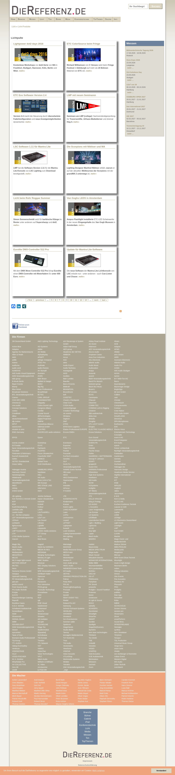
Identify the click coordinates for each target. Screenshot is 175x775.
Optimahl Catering (19, 576)
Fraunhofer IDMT (44, 456)
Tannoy (66, 632)
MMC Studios (43, 560)
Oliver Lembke (61, 696)
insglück (117, 488)
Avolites (66, 376)
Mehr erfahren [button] (98, 771)
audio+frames (43, 368)
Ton (69, 20)
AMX (14, 357)
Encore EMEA (68, 432)
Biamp (14, 387)
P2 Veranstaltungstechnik (22, 579)
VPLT (40, 656)
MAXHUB (67, 547)
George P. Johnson (96, 459)
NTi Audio (67, 571)
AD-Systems (43, 347)
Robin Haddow (127, 699)
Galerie (145, 19)
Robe (116, 600)
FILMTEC (41, 451)
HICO (65, 475)
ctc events (67, 413)
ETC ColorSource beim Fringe (83, 43)
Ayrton (116, 376)
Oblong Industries (121, 571)
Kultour (40, 507)
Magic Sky (16, 544)
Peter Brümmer (62, 699)
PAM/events (93, 579)
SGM (14, 614)
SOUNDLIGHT (18, 624)
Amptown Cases (95, 355)
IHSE (116, 483)
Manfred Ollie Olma (41, 691)
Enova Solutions (95, 432)
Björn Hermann (106, 680)
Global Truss (43, 461)
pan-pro (15, 582)
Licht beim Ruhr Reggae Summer (31, 198)
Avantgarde (67, 371)
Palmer (66, 579)
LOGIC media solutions (47, 531)
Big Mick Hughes (84, 680)
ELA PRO (41, 429)
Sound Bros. (119, 622)
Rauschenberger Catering (22, 598)
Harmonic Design (121, 470)
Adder (40, 349)
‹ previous (39, 300)
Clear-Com (67, 403)
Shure (116, 616)
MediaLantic (119, 550)
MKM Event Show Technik (124, 558)
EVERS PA (93, 443)
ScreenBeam (17, 611)
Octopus (15, 574)
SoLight (41, 622)
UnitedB (92, 643)
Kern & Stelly (119, 499)
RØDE (116, 603)
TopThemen (130, 19)
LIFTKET (66, 523)
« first (29, 300)
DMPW (40, 421)
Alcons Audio (94, 352)
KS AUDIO (93, 504)
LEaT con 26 (132, 85)
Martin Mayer (83, 693)
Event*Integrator (120, 440)
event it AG (118, 437)
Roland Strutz (39, 701)
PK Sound (93, 584)
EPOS (14, 437)
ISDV (40, 491)
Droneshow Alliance (45, 424)
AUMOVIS (16, 371)
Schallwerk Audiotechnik (21, 608)
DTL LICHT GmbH (96, 424)
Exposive (66, 445)
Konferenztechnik (112, 20)
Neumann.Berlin (120, 566)
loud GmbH (118, 531)
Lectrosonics (68, 518)
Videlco (41, 649)
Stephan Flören (106, 701)
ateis (65, 363)
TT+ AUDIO (16, 643)
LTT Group (42, 534)
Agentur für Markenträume (22, 352)
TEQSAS (118, 635)
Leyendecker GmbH (97, 520)
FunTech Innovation (71, 456)
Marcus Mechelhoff (19, 693)
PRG (116, 587)
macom (15, 539)
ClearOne (92, 403)
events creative (18, 443)
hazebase (41, 472)
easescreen (16, 427)
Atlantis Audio (119, 363)
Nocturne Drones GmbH (21, 571)
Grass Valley (17, 464)
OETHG (66, 574)
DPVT (14, 424)
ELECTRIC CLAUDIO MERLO (101, 429)
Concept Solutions (19, 408)
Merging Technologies (46, 555)
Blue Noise (16, 389)
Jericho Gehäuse (44, 496)
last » (104, 300)
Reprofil (15, 600)
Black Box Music (95, 387)
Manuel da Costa (84, 691)
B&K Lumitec (68, 379)
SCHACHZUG (120, 606)
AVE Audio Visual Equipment (23, 373)
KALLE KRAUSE (95, 499)
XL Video (41, 664)
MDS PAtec (16, 550)
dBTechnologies (44, 416)
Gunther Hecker (106, 685)
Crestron (92, 411)
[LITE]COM (42, 670)
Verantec (92, 646)
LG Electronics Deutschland (125, 520)
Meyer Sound (94, 555)
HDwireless (93, 472)
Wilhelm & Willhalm (45, 662)
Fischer (66, 451)
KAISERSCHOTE (70, 499)
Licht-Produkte (24, 27)
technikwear (42, 635)
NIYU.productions (96, 568)
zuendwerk (118, 667)
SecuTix (41, 611)
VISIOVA (66, 651)
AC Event (92, 344)
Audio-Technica (69, 368)
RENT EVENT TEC (71, 598)
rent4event (93, 598)
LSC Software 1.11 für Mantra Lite (32, 146)
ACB (116, 344)
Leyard (66, 520)
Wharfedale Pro (18, 662)
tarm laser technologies (98, 632)
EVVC (40, 445)
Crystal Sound (43, 413)
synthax (117, 630)
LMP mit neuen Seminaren (81, 95)
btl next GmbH (120, 392)
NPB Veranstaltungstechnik (48, 571)
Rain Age (118, 595)
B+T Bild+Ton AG (121, 379)
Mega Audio (93, 552)
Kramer (66, 504)
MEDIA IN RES (44, 550)
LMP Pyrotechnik (19, 531)
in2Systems (93, 485)
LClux (40, 515)
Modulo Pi (67, 560)
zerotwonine (42, 667)
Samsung (67, 606)
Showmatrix (119, 614)
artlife (14, 360)
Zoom (91, 667)
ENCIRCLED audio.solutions (49, 432)
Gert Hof (37, 685)
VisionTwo (42, 651)
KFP (14, 502)
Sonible (92, 622)
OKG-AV (92, 574)
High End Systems (96, 475)
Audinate (41, 365)
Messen (42, 20)
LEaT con (41, 518)
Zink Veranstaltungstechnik (74, 667)
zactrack (92, 664)
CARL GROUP (43, 397)
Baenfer (66, 381)
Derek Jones (83, 683)
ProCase (66, 590)
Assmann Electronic (122, 360)
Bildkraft (66, 387)
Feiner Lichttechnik (121, 448)
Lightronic (92, 526)
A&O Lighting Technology (48, 341)
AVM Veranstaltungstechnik (23, 376)
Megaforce (118, 552)
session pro (118, 611)
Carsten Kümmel (128, 680)
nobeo (116, 568)
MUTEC (15, 566)
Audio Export (68, 365)
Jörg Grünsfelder (106, 688)
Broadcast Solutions (20, 392)
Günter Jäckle (83, 685)
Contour (117, 408)
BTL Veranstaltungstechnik (22, 395)
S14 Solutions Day (134, 72)
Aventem (41, 373)
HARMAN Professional (98, 470)
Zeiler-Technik (119, 664)
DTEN (65, 424)
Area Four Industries (97, 357)
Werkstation (93, 659)
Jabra (116, 491)
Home (13, 19)
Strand (14, 630)
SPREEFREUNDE (121, 624)
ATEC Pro (42, 363)
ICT (115, 480)
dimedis (92, 419)
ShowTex (92, 616)
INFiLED (117, 485)
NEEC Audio (68, 566)
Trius (65, 641)
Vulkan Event (119, 656)
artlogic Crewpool (45, 360)
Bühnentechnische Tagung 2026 (140, 50)
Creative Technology (71, 411)
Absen (116, 341)
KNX (14, 504)
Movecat (41, 563)
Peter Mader (83, 699)
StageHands (68, 627)
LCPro (65, 515)
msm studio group (70, 563)
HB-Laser (67, 472)
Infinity (14, 488)
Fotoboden (118, 453)
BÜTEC (41, 395)
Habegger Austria (19, 470)
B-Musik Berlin (18, 381)
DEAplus (66, 416)
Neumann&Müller (96, 566)
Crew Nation (119, 411)
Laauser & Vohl (120, 507)
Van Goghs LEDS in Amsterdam (84, 198)
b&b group (16, 379)
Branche (28, 20)
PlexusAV (118, 584)
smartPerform (119, 619)
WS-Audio (118, 662)
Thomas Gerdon (18, 704)
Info (158, 20)
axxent (91, 376)
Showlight (92, 614)
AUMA (116, 368)
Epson (40, 437)
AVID (65, 373)
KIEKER (41, 502)
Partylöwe (93, 582)
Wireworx (92, 662)
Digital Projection (44, 419)
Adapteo (15, 349)
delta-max (93, 416)
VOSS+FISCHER (19, 656)
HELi (40, 475)
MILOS (15, 558)
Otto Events (119, 576)
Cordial (40, 411)
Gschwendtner (120, 464)
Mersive (66, 555)
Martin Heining (40, 693)
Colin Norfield (39, 683)
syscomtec (16, 632)
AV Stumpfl (42, 371)
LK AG (91, 528)
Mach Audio (93, 536)
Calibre (117, 395)
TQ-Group (16, 641)
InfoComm (42, 488)
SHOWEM (67, 614)
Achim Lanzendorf (19, 680)
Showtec (41, 616)
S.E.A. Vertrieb (18, 606)
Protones (92, 592)
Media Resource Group (72, 550)
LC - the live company (20, 515)
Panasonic (42, 582)
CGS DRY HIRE (18, 400)
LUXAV (117, 534)
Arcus (65, 357)
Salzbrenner (42, 606)
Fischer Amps (94, 451)
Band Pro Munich (95, 381)
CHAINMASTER (44, 400)
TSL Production (120, 641)
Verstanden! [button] (161, 771)
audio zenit (16, 368)
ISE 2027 (130, 116)
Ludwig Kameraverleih (72, 534)
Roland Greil (17, 701)
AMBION (66, 355)
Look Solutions (69, 531)
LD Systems (93, 515)
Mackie (117, 536)
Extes (91, 445)
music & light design (122, 563)
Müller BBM (93, 563)
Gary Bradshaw (18, 685)
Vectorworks (68, 646)
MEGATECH (17, 555)
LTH (13, 534)
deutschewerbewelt (19, 419)
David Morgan (61, 683)
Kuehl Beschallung (19, 507)
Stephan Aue (83, 701)
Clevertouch (119, 403)
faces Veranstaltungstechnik (23, 448)
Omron (117, 574)
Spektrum (67, 624)
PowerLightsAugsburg (72, 587)
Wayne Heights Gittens (65, 704)
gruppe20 (92, 464)
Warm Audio (42, 659)
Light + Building (95, 523)
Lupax (91, 534)
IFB (64, 483)
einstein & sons (18, 429)
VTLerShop (67, 656)
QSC (40, 595)
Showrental (16, 616)
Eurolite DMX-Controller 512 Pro (31, 249)
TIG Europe (42, 638)
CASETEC (67, 397)
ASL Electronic (94, 360)
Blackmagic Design (121, 387)
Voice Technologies (45, 654)
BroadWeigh (43, 392)
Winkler (66, 662)
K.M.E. (117, 496)
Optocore (41, 576)
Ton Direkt (93, 638)
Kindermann (68, 502)
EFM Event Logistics (71, 427)
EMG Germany (18, 432)
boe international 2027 (136, 106)
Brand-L (92, 389)
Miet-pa (117, 555)
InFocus (66, 488)
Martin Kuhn (61, 693)
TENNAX (92, 635)
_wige (65, 670)
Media (94, 20)
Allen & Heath (17, 355)
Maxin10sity (93, 547)
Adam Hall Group (70, 347)
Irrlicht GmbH (17, 491)
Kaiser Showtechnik (45, 499)
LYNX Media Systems (20, 536)
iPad (87, 722)
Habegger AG (119, 467)
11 (76, 300)
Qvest (91, 595)
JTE (64, 496)
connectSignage (69, 408)
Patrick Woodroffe (19, 699)
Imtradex (66, 485)
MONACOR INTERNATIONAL (101, 560)
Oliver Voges (83, 696)
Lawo (65, 512)
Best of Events (69, 384)
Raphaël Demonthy (107, 699)
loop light (92, 531)
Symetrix (92, 630)
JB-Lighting (16, 496)
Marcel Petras (105, 691)
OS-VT (91, 576)
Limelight (117, 526)
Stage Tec (42, 627)
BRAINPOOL (68, 389)
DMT (65, 421)
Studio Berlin (68, 630)
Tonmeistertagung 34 (135, 126)
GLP (65, 461)
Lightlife (41, 526)
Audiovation (93, 368)
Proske (66, 592)
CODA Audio (68, 405)
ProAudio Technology (46, 590)
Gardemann (119, 456)
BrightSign (118, 389)
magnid (41, 544)
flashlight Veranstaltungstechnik (126, 451)
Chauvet (92, 400)
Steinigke (118, 627)
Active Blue (16, 347)
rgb (39, 600)
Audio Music (93, 365)
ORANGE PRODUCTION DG (75, 576)
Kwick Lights (68, 507)
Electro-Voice (119, 429)
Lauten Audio (17, 512)
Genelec (66, 459)
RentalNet (118, 598)
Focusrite (67, 453)
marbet (91, 544)
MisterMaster (68, 558)
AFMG (116, 349)
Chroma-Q (16, 403)
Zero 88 (15, 667)
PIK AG (66, 584)
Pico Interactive (44, 584)
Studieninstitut (43, 630)
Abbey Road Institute (97, 341)
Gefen (14, 459)
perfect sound (17, 584)
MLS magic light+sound (21, 560)
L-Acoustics (93, 507)
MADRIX (92, 539)
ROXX (91, 603)
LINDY (14, 528)
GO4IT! (92, 461)
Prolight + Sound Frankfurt (99, 590)
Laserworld (118, 510)
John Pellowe (61, 688)
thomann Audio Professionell (23, 638)
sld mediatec (43, 619)
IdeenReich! (17, 483)
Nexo (14, 568)
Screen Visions (120, 608)
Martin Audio (17, 547)
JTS (90, 496)
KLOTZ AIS (118, 502)
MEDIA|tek (42, 552)
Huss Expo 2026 (133, 60)
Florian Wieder (105, 683)
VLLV (14, 654)
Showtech (67, 616)
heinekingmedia (18, 475)
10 (71, 300)
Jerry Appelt (39, 688)
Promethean (42, 592)
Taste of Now (17, 635)
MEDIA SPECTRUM (97, 550)
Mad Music (42, 539)
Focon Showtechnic (45, 453)
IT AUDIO (67, 491)
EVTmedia (16, 445)
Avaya (91, 371)
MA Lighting (68, 536)
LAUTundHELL (44, 512)
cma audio (16, 405)
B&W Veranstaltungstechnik (100, 379)
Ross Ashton (61, 701)
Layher (117, 512)
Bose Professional (45, 389)
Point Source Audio (19, 587)
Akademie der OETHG (72, 352)
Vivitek (116, 651)
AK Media (41, 352)
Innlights (92, 488)
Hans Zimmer (127, 685)
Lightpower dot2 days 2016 (28, 43)
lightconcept (17, 526)
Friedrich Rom (127, 683)
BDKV (40, 384)
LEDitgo (117, 518)
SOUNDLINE (43, 624)
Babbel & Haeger (44, 381)
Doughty (92, 421)
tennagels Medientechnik (73, 635)
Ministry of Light (44, 558)
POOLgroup (42, 587)
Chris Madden (17, 683)
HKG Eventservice (70, 478)
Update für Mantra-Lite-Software (84, 249)
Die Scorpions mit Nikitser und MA (86, 146)
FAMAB (92, 448)
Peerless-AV (119, 582)
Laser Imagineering (96, 510)
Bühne (81, 20)
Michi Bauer (17, 696)
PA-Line (41, 579)
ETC (65, 437)
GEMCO (41, 459)
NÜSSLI (92, 571)
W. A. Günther (17, 659)
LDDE (116, 515)
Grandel (117, 461)
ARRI (116, 357)
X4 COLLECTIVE (19, 664)
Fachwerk (41, 448)
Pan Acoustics (119, 579)
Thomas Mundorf (41, 704)
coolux (14, 411)
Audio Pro (118, 365)
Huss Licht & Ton (44, 480)
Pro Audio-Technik (19, 590)
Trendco (41, 641)
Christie (117, 400)
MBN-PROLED (120, 547)
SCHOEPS (93, 608)
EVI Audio (118, 443)
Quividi (66, 595)
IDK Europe (42, 483)
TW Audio (67, 643)
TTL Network (43, 643)
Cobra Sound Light (45, 405)
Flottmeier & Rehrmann (21, 453)
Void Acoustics (94, 654)
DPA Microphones (121, 421)
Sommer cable (69, 622)
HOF (116, 478)
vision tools (118, 649)
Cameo (15, 397)
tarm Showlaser (120, 632)
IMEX (14, 485)
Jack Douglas (17, 688)
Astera (14, 363)
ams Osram (118, 355)
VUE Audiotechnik (96, 656)
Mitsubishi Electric (96, 558)
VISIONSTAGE (18, 651)
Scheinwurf (42, 608)
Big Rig (40, 387)
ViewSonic (67, 649)
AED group (67, 349)
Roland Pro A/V (69, 603)
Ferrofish (15, 451)
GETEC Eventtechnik (20, 461)
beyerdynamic (119, 384)
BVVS (91, 395)
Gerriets (117, 459)
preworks (92, 587)
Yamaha (66, 664)
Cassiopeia (93, 397)
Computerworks (120, 405)
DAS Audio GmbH (121, 413)
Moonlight (118, 560)
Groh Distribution (44, 464)
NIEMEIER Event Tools (72, 568)
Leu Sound (42, 520)
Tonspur (117, 638)
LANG (40, 510)
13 (86, 300)
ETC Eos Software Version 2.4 (29, 95)
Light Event (118, 523)
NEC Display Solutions (47, 566)
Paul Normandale (41, 699)
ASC (65, 360)
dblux (14, 416)
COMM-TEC (94, 405)
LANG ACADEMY (70, 510)
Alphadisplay (43, 355)
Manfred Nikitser (18, 691)
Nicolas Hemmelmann (43, 696)
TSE (90, 641)
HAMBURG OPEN (45, 470)
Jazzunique (118, 493)
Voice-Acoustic (69, 654)
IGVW (91, 483)
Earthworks (118, 424)
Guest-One (93, 467)
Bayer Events (17, 384)
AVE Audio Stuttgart (122, 371)
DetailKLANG (119, 416)
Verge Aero (118, 646)
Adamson (92, 347)
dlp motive (16, 421)
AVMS (40, 376)
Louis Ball (125, 688)
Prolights (117, 590)
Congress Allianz (44, 408)
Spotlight (92, 624)
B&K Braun (42, 379)
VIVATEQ (92, 651)
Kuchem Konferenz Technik (125, 504)
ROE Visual (42, 603)
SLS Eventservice (70, 619)
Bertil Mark (60, 680)
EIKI (116, 427)
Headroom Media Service (124, 472)
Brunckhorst (68, 392)
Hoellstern (93, 478)
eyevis (116, 445)
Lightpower (67, 526)
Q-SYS (15, 595)
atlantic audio (94, 363)
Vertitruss (16, 649)
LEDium (15, 520)
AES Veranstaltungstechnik (99, 349)
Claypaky (41, 403)
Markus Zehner (120, 544)
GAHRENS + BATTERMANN (100, 456)
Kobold (40, 504)
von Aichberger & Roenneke (125, 654)
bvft (64, 395)
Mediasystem (17, 552)
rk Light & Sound (95, 600)
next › (96, 300)
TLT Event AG (68, 638)
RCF (39, 598)
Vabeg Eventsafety (19, 646)
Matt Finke (104, 693)
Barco (116, 381)
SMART (92, 619)
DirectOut (118, 419)
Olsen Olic (104, 696)
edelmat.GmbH (44, 427)
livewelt (66, 528)
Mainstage (67, 544)
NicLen (40, 568)
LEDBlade (93, 518)
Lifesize (41, 523)
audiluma (15, 365)
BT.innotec (93, 392)
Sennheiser (93, 611)
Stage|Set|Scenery (96, 627)
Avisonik (92, 373)
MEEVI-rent (67, 552)
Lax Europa (93, 512)
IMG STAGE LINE (45, 485)
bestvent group (95, 384)
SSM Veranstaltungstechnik (23, 627)
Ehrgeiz (92, 427)
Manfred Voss (61, 691)
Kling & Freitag (95, 502)
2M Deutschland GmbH (21, 341)
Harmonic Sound (19, 472)
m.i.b (40, 536)
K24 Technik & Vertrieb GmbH (24, 499)
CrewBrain (16, 413)
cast (116, 397)
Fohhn (91, 453)
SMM (14, 622)
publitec (117, 592)
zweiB (14, 670)
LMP (116, 528)
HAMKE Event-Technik (72, 470)
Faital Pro (67, 448)
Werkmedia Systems (71, 659)
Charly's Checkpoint (71, 400)
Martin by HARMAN (45, 547)
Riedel (65, 600)
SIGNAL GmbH (18, 619)
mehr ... (130, 68)
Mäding (66, 539)
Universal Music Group (123, 643)
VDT (39, 646)
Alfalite (117, 352)
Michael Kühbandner (130, 693)
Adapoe (117, 347)
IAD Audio (93, 480)
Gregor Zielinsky (62, 685)
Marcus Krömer (128, 691)
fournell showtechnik (20, 456)
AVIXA (116, 373)
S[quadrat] (42, 632)
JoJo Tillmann (83, 688)
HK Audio (41, 478)
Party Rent (67, 582)
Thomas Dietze (128, 701)
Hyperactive (68, 480)
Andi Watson (39, 680)
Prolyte (15, 592)
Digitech (66, 419)
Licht (56, 20)
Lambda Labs (17, 510)
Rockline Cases (18, 603)
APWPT (41, 357)
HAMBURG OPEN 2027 (136, 97)
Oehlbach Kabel (44, 574)
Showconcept (43, 614)
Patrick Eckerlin (128, 696)
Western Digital (120, 659)
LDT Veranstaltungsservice (23, 518)
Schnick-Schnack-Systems (73, 608)
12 (81, 300)
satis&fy (92, 606)
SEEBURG (67, 611)
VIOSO (91, 649)
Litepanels (42, 528)
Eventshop (42, 443)
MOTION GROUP (19, 563)
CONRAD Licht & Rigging (99, 408)
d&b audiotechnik (95, 413)
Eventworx (67, 443)
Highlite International (122, 475)
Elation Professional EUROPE (75, 429)
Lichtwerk (16, 523)
